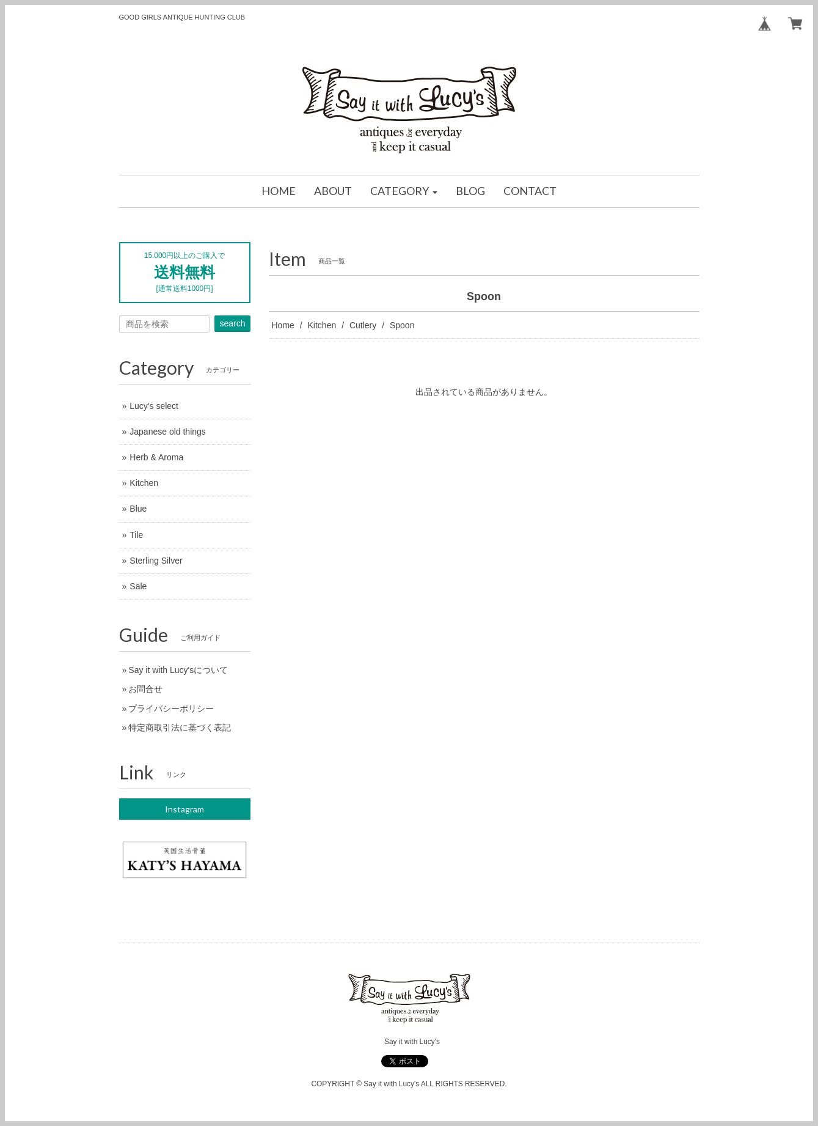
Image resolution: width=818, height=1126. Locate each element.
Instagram (184, 809)
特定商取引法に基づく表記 (179, 727)
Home (283, 325)
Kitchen (322, 325)
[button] (404, 191)
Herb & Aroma (156, 457)
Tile (136, 535)
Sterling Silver (156, 560)
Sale (138, 586)
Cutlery (362, 325)
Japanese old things (168, 431)
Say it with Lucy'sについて (178, 670)
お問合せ (145, 689)
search (232, 323)
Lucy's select (154, 406)
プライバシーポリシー (171, 708)
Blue (138, 508)
